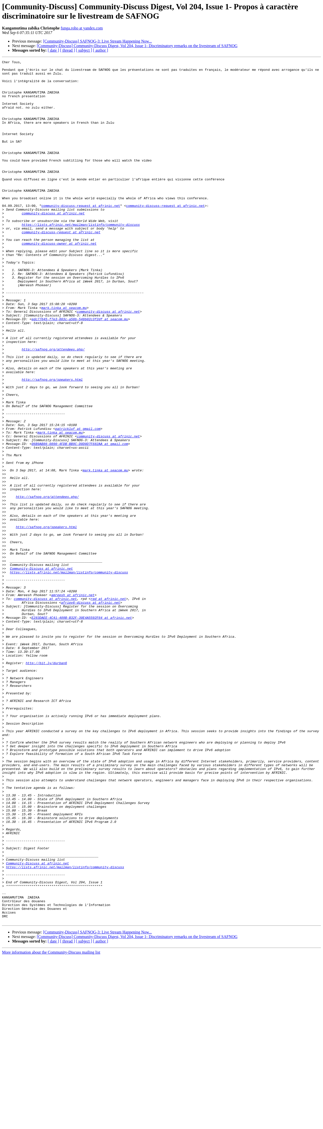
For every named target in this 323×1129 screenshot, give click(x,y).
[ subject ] (84, 50)
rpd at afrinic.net (108, 706)
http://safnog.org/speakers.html (52, 443)
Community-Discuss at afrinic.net (41, 670)
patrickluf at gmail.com (77, 502)
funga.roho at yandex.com (82, 28)
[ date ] (53, 50)
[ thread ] (67, 50)
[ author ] (100, 50)
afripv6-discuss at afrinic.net (90, 711)
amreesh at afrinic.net (73, 702)
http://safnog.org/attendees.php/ (53, 407)
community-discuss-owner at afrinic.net (59, 280)
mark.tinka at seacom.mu (64, 357)
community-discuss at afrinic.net (53, 244)
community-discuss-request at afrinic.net (80, 235)
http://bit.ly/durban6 (46, 784)
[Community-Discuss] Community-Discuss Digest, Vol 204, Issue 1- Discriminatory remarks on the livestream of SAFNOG (137, 46)
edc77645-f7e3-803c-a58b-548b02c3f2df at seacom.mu (80, 371)
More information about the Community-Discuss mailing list (51, 1124)
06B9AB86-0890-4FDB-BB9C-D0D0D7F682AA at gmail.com (80, 521)
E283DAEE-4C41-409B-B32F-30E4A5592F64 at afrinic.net (82, 729)
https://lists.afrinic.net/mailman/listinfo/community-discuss (81, 257)
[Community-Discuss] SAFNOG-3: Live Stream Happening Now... (97, 41)
